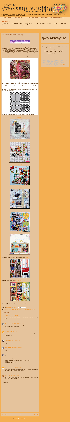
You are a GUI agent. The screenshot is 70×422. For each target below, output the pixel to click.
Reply (6, 319)
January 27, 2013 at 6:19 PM (17, 347)
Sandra (6, 315)
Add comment (5, 382)
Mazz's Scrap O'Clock (9, 323)
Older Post (35, 414)
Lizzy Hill (26, 257)
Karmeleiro (20, 141)
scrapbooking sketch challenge (29, 309)
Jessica (6, 354)
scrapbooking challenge (19, 309)
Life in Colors (7, 367)
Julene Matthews (8, 347)
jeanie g (6, 375)
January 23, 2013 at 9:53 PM (15, 340)
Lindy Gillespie (20, 117)
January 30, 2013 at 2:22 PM (15, 367)
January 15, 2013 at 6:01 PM (13, 315)
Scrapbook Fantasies (10, 56)
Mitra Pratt (20, 187)
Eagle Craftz (7, 340)
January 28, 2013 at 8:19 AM (13, 354)
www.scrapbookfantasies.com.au (16, 47)
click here (62, 64)
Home (4, 17)
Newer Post (4, 414)
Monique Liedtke (20, 164)
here (46, 46)
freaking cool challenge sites (56, 17)
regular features (44, 17)
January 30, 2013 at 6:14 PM (13, 375)
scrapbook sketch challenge (10, 309)
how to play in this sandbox (32, 17)
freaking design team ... (19, 17)
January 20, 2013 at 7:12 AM (12, 331)
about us (10, 17)
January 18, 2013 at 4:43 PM (19, 323)
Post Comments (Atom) (22, 418)
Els (5, 331)
